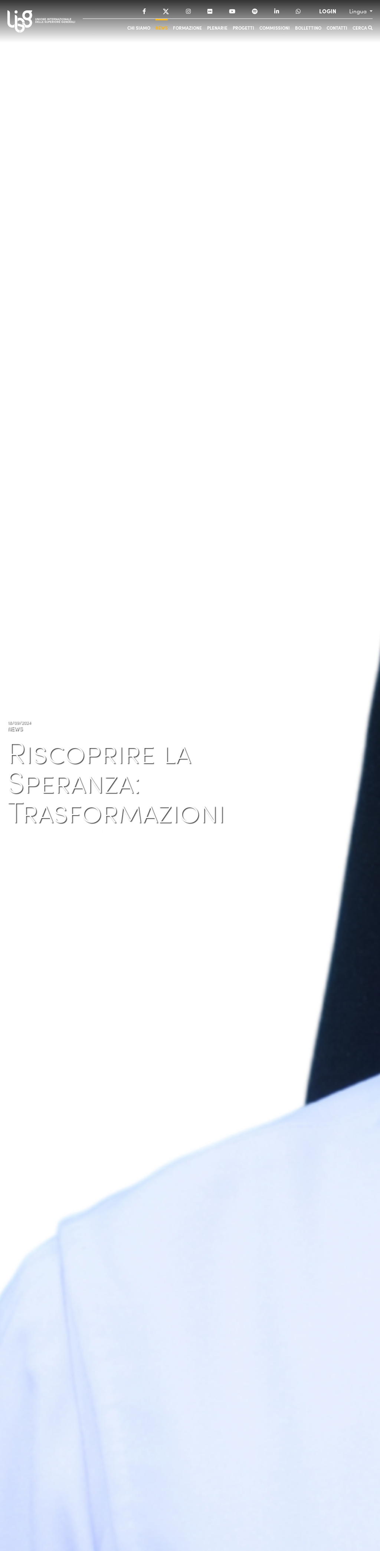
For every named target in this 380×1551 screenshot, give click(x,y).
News (161, 27)
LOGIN (327, 11)
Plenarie (217, 27)
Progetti (243, 27)
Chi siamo (138, 27)
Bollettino (308, 27)
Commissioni (274, 27)
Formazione (187, 27)
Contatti (337, 27)
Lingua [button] (358, 11)
